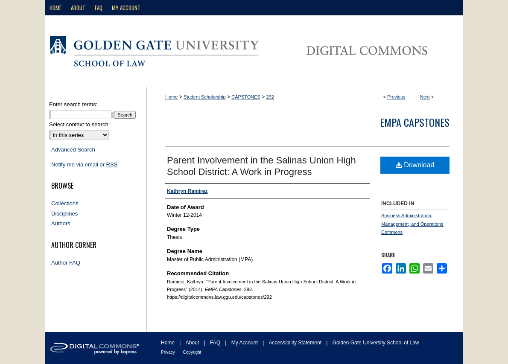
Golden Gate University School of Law (376, 343)
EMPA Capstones (415, 122)
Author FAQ (65, 262)
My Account (245, 343)
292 (270, 96)
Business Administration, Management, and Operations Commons (412, 224)
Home (171, 96)
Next (425, 96)
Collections (65, 203)
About (193, 343)
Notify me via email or (84, 164)
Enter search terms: (73, 104)
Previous (396, 96)
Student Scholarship (204, 96)
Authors (60, 223)
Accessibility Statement (296, 343)
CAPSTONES (245, 96)
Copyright (192, 352)
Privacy (168, 352)
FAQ (216, 343)
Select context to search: (79, 124)
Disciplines (64, 213)
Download (415, 165)
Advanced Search (73, 149)
